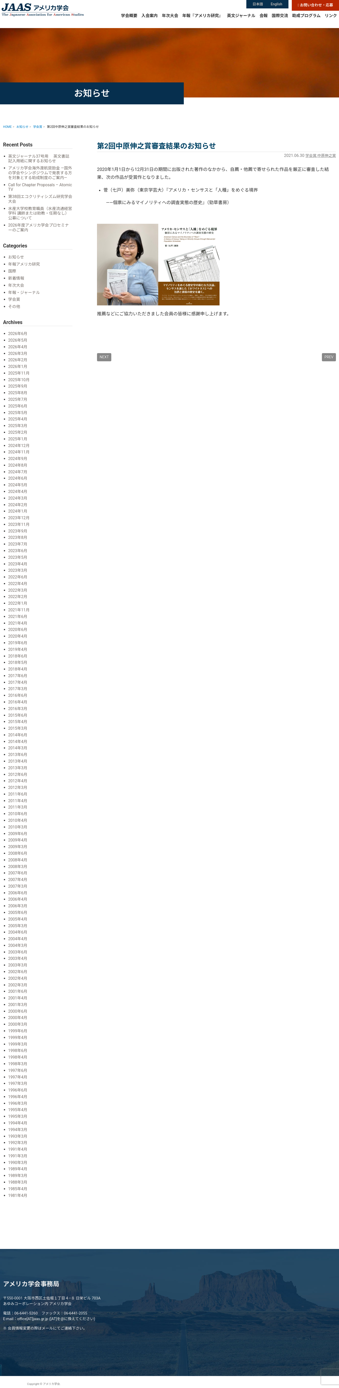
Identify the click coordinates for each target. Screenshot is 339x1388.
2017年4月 (18, 684)
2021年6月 (18, 619)
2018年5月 (18, 664)
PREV (328, 357)
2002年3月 (18, 983)
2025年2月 (18, 437)
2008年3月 (18, 866)
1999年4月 (18, 1035)
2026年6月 (18, 339)
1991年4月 (18, 1146)
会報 (263, 21)
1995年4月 (18, 1107)
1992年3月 (18, 1139)
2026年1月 (18, 371)
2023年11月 (19, 528)
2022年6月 (18, 580)
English (277, 5)
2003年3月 (18, 964)
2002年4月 (18, 977)
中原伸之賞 (326, 155)
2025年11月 (19, 378)
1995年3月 (18, 1113)
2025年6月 (18, 410)
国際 (12, 277)
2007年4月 (18, 879)
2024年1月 (18, 515)
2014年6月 (18, 736)
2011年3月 (18, 807)
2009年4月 (18, 840)
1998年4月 (18, 1055)
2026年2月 (18, 365)
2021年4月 (18, 625)
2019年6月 (18, 645)
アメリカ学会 (50, 14)
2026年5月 (18, 345)
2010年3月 (18, 827)
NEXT (104, 357)
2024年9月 (18, 463)
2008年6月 (18, 853)
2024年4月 (18, 495)
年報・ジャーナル (24, 298)
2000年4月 (18, 1016)
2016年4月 (18, 703)
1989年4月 (18, 1165)
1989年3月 (18, 1172)
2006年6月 (18, 892)
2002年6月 (18, 970)
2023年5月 (18, 560)
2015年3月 (18, 729)
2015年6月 (18, 716)
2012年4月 (18, 781)
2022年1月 (18, 606)
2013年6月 (18, 755)
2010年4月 (18, 821)
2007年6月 (18, 873)
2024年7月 (18, 476)
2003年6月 (18, 951)
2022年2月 (18, 599)
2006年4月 (18, 899)
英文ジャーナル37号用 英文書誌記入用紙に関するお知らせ (40, 159)
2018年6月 (18, 658)
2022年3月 (18, 593)
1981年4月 (18, 1191)
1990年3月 (18, 1159)
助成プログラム (306, 21)
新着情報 (16, 284)
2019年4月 (18, 651)
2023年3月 (18, 573)
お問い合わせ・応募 (315, 5)
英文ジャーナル (241, 21)
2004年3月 (18, 944)
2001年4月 (18, 996)
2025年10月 (19, 384)
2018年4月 (18, 671)
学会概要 (129, 21)
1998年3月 (18, 1061)
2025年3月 (18, 430)
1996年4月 (18, 1094)
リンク (331, 21)
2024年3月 (18, 502)
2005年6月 (18, 912)
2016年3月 (18, 710)
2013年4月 (18, 762)
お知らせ (16, 263)
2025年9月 (18, 391)
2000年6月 (18, 1009)
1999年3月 (18, 1042)
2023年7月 (18, 547)
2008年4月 (18, 860)
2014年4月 (18, 742)
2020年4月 (18, 638)
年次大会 (170, 21)
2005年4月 (18, 918)
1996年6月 (18, 1087)
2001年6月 (18, 990)
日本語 (257, 5)
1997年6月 (18, 1068)
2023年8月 (18, 541)
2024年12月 (19, 450)
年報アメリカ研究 (24, 270)
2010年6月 (18, 814)
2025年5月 (18, 417)
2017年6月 (18, 677)
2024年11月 (19, 456)
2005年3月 (18, 925)
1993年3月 (18, 1133)
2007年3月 (18, 886)
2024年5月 (18, 489)
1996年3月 (18, 1100)
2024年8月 (18, 469)
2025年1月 (18, 443)
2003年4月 (18, 957)
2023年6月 (18, 554)
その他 (14, 312)
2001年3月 (18, 1003)
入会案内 (149, 21)
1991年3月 (18, 1152)
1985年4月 (18, 1185)
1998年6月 (18, 1048)
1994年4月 (18, 1120)
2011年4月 (18, 801)
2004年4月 (18, 938)
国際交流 (280, 21)
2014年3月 (18, 749)
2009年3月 (18, 847)
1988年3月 (18, 1178)
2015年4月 (18, 723)
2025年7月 (18, 404)
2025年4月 (18, 424)
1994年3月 (18, 1126)
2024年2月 (18, 508)
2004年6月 (18, 931)
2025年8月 (18, 397)
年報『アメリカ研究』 (202, 21)
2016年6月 (18, 697)
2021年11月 (19, 612)
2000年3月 (18, 1022)
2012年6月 (18, 775)
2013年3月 (18, 768)
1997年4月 (18, 1074)
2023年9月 (18, 534)
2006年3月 (18, 905)
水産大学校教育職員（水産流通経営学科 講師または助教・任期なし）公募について (39, 219)
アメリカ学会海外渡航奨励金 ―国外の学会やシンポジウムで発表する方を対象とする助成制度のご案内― (39, 176)
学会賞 (309, 155)
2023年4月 (18, 567)
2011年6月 (18, 794)
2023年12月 (19, 521)
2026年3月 (18, 358)
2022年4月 (18, 586)
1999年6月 (18, 1029)
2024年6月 (18, 482)
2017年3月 (18, 690)
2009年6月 (18, 834)
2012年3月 (18, 788)
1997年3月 (18, 1081)
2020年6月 (18, 632)
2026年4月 (18, 352)
